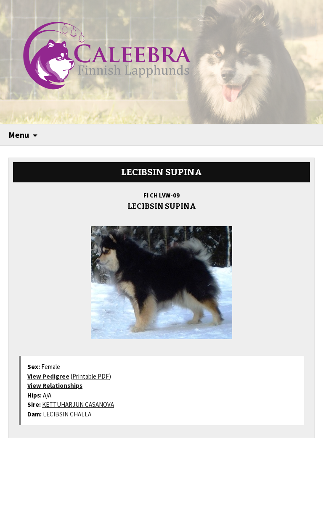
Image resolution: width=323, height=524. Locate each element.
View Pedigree (48, 376)
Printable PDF (90, 376)
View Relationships (54, 386)
